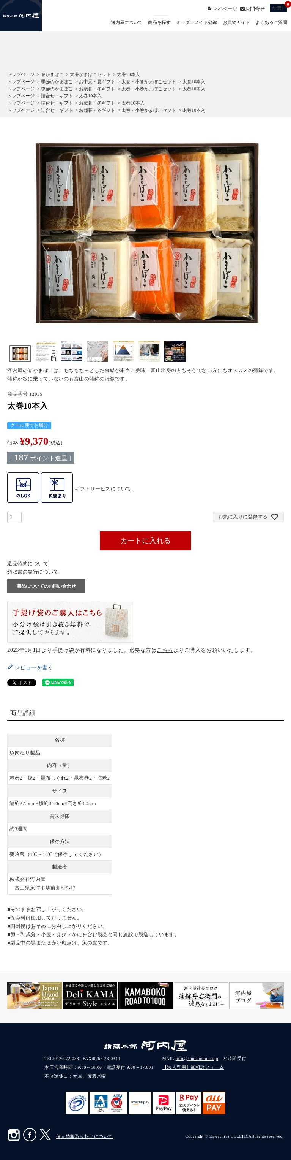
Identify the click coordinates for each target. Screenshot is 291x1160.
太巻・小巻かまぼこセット (148, 81)
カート (279, 7)
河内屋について (127, 22)
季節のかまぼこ (57, 81)
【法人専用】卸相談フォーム (193, 1067)
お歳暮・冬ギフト (97, 89)
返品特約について (27, 563)
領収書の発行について (32, 572)
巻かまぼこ (52, 74)
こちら (165, 650)
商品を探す (159, 22)
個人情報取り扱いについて (84, 1136)
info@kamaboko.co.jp (197, 1058)
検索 (160, 15)
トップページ (21, 74)
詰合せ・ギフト (57, 95)
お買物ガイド (236, 22)
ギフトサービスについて (103, 488)
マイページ (224, 9)
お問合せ (255, 9)
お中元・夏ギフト (97, 81)
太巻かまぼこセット (90, 74)
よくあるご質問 (271, 22)
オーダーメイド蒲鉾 (196, 22)
